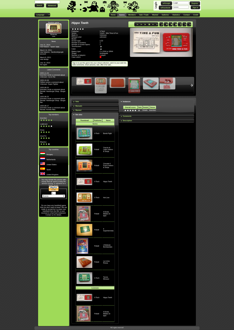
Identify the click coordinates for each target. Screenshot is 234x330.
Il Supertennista (108, 230)
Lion (53, 36)
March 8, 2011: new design (45, 58)
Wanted (78, 110)
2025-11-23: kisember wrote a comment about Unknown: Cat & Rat (52, 75)
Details (145, 110)
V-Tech (96, 133)
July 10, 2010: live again (45, 64)
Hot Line (106, 197)
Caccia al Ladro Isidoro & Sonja (108, 149)
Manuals (78, 106)
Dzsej (42, 130)
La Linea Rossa (106, 262)
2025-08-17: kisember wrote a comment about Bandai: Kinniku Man (52, 107)
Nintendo (53, 34)
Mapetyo (43, 142)
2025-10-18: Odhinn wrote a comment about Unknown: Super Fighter (52, 82)
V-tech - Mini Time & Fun (109, 33)
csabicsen (43, 124)
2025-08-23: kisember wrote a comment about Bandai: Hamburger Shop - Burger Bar (53, 90)
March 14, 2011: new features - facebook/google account (52, 52)
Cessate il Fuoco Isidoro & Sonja (108, 165)
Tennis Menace (106, 278)
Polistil (96, 149)
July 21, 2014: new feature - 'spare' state (49, 46)
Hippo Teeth (107, 181)
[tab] (95, 102)
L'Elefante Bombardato (107, 246)
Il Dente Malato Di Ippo (106, 214)
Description (127, 120)
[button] (39, 5)
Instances (127, 101)
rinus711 (43, 136)
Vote (77, 101)
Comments (127, 116)
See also (78, 115)
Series (95, 124)
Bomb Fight (107, 133)
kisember (43, 118)
